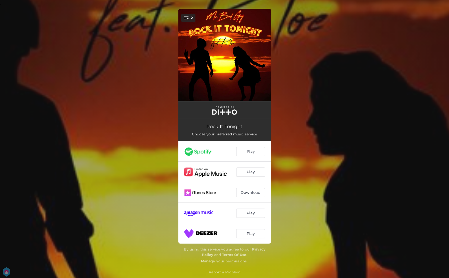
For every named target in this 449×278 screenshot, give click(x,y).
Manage (208, 261)
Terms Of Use (234, 255)
